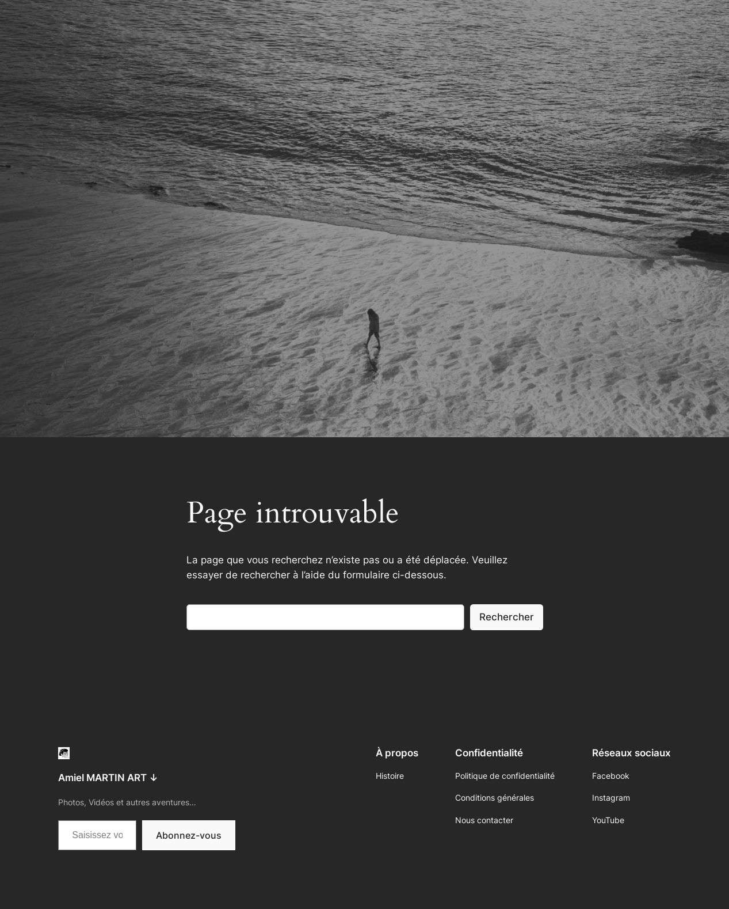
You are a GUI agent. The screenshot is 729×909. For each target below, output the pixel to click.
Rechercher (506, 617)
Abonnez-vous (189, 835)
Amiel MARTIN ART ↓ (108, 777)
